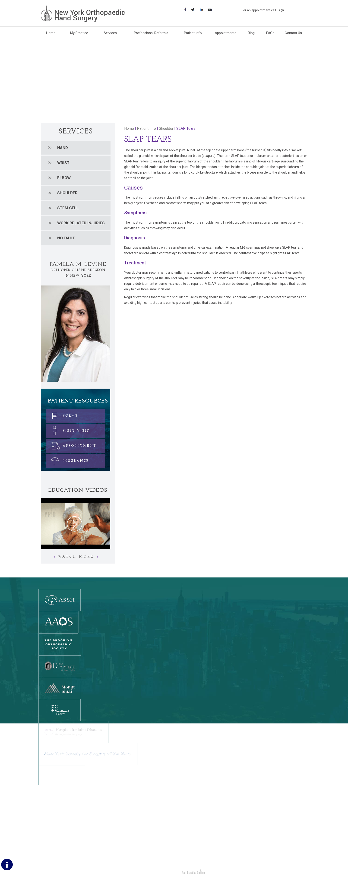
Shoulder (67, 192)
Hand (62, 147)
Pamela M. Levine (78, 264)
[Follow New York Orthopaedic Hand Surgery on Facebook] (186, 9)
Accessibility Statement (58, 852)
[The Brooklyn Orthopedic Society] (58, 644)
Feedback (48, 831)
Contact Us (293, 33)
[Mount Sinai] (59, 688)
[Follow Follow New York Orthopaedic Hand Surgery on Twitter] (194, 9)
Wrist (63, 162)
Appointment (71, 445)
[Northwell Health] (59, 710)
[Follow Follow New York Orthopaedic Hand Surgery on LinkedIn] (203, 9)
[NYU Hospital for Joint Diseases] (73, 732)
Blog (251, 33)
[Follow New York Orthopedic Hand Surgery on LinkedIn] (127, 836)
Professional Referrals (151, 33)
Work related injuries (81, 223)
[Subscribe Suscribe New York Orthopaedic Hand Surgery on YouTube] (211, 9)
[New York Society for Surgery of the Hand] (87, 754)
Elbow (64, 177)
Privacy (46, 824)
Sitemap (47, 838)
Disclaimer (49, 817)
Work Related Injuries (194, 845)
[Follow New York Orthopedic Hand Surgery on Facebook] (110, 836)
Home (50, 33)
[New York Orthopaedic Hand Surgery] (83, 13)
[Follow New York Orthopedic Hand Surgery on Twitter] (119, 836)
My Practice (79, 33)
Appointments (225, 33)
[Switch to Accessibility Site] (7, 864)
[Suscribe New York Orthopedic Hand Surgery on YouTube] (136, 836)
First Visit (68, 430)
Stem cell (68, 208)
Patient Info (193, 33)
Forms (62, 415)
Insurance (68, 460)
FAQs (270, 33)
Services (110, 33)
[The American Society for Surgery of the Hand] (59, 600)
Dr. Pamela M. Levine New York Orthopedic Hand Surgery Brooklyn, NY (95, 872)
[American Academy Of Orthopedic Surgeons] (58, 622)
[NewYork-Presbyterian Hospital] (62, 775)
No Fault (66, 238)
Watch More (76, 556)
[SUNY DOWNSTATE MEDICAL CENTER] (59, 666)
